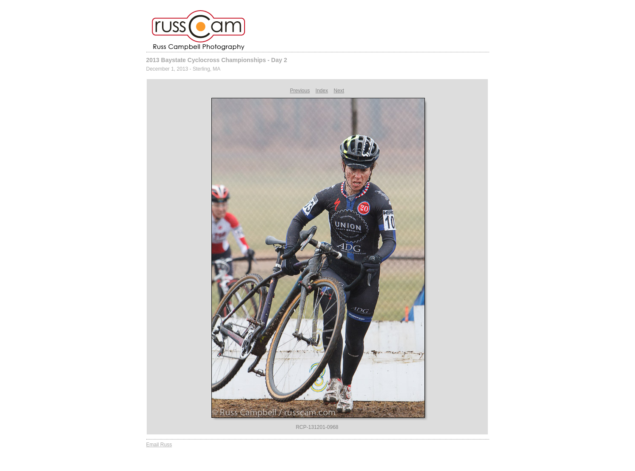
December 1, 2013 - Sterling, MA (183, 69)
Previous (300, 91)
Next (339, 91)
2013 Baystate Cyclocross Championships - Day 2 (216, 60)
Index (322, 91)
